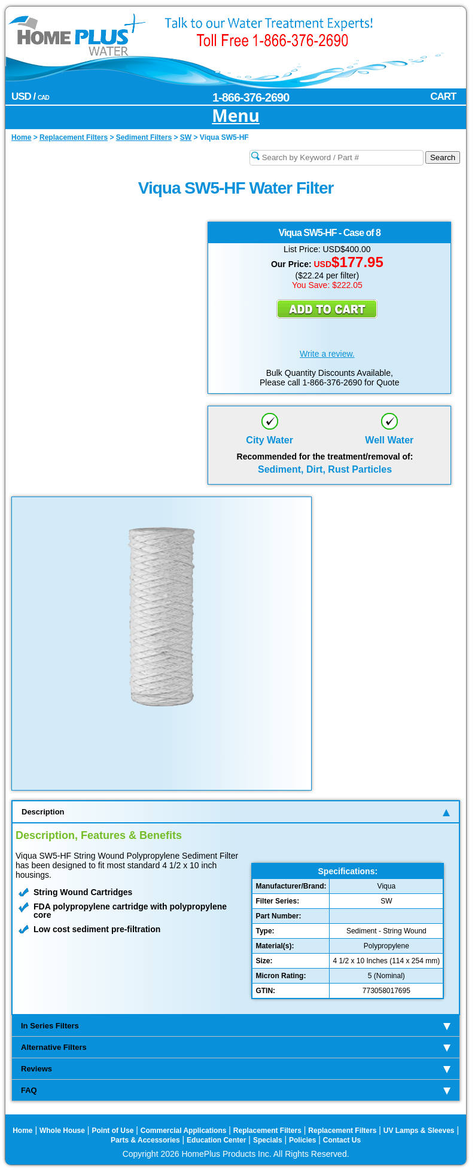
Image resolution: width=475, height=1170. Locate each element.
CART (443, 96)
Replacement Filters (267, 1130)
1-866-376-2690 (250, 97)
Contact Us (342, 1140)
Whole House (62, 1130)
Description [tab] (236, 811)
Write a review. (327, 354)
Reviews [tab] (235, 1068)
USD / (30, 96)
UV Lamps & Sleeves (419, 1130)
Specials (267, 1140)
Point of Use (112, 1130)
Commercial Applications (184, 1130)
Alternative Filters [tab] (235, 1047)
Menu (236, 116)
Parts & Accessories (145, 1140)
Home (22, 1130)
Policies (302, 1140)
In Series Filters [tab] (235, 1025)
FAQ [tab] (235, 1090)
